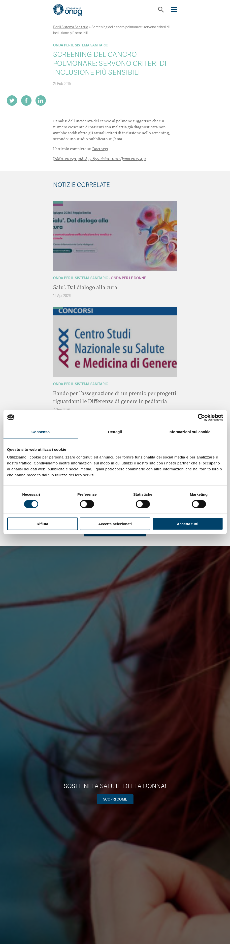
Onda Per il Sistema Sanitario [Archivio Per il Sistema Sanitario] (80, 45)
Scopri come (115, 799)
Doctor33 (100, 148)
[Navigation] (174, 9)
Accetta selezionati (115, 524)
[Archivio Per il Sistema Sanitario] (58, 202)
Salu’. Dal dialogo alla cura (85, 286)
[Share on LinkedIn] (41, 100)
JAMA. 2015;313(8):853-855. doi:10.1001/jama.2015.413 (99, 158)
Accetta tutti (187, 524)
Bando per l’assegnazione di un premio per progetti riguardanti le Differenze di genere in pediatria (114, 396)
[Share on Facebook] (26, 100)
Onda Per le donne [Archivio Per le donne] (128, 278)
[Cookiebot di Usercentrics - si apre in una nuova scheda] (201, 417)
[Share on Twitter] (12, 100)
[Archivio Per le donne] (58, 205)
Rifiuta (42, 524)
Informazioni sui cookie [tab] (189, 431)
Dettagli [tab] (115, 431)
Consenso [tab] (41, 431)
